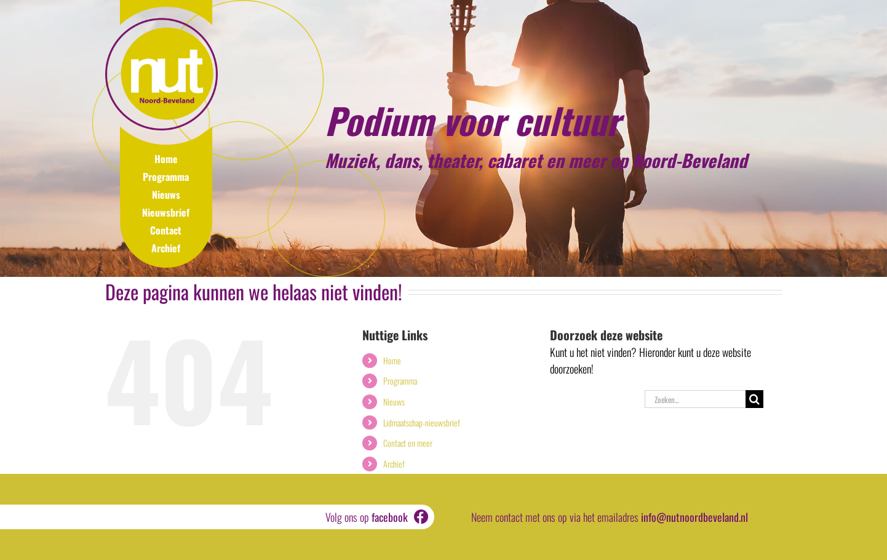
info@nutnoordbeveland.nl (694, 517)
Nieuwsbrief (165, 212)
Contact (165, 230)
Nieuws (166, 194)
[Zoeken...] (695, 399)
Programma (166, 176)
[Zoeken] (754, 399)
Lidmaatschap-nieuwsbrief (421, 422)
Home (166, 158)
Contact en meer (407, 442)
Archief (165, 248)
